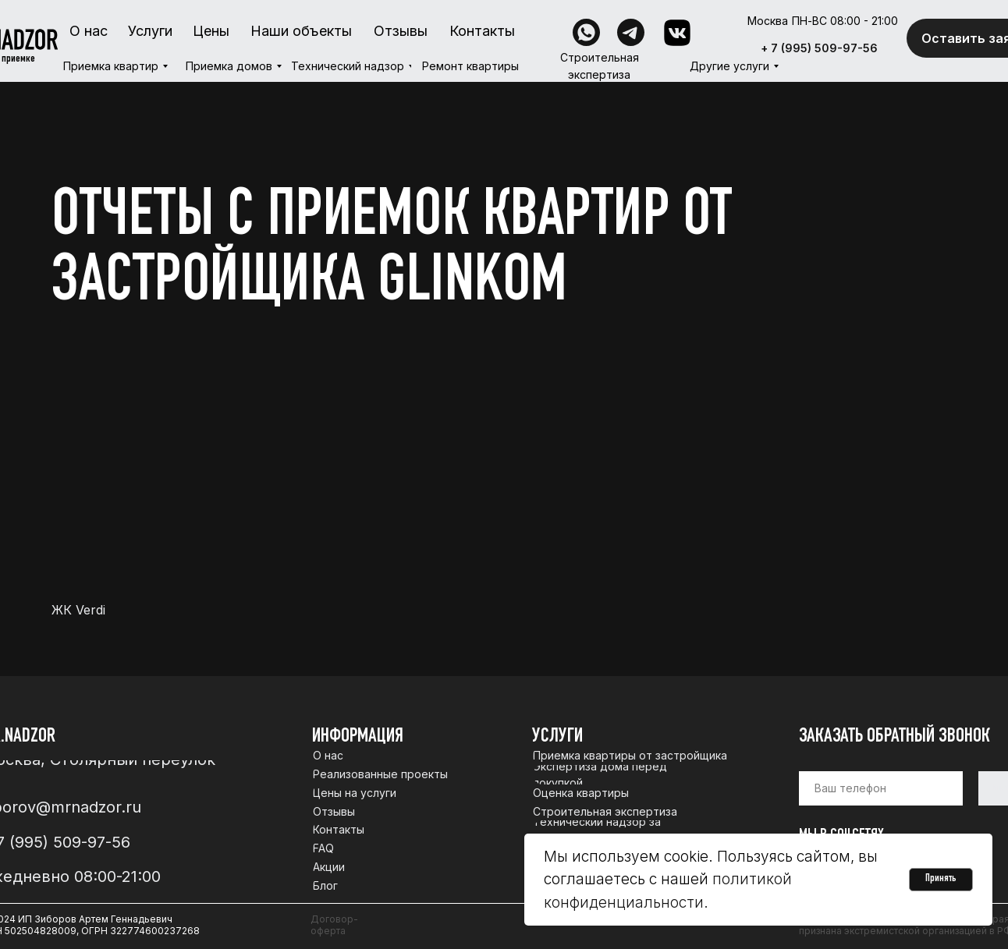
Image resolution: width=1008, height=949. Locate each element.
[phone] (881, 788)
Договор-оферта (334, 925)
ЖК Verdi (78, 610)
